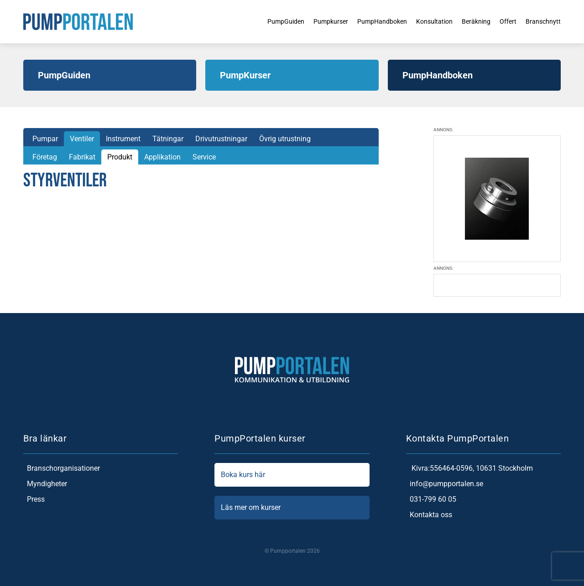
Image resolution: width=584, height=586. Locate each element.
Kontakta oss (429, 514)
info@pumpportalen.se (444, 483)
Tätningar (167, 138)
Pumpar (45, 138)
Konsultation (422, 21)
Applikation (162, 157)
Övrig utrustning (285, 138)
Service (204, 157)
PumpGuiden (259, 21)
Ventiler (82, 138)
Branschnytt (541, 21)
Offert (503, 21)
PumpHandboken (365, 21)
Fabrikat (82, 157)
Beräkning (469, 21)
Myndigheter (45, 483)
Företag (44, 157)
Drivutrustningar (221, 138)
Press (34, 499)
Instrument (123, 138)
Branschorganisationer (61, 468)
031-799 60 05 (431, 499)
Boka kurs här (292, 474)
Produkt (119, 157)
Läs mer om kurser (292, 507)
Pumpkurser (308, 21)
